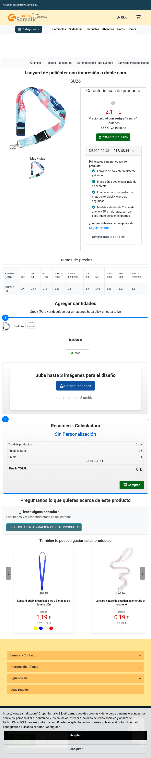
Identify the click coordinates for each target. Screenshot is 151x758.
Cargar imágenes (75, 386)
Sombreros (135, 29)
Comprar (131, 485)
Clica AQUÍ (19, 722)
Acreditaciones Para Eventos (95, 63)
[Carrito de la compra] (138, 17)
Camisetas (59, 29)
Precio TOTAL (18, 468)
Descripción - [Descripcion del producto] (109, 151)
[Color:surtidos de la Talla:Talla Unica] (77, 347)
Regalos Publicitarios (59, 63)
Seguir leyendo (99, 228)
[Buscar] (76, 17)
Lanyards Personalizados (133, 63)
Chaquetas (92, 29)
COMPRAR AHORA (113, 137)
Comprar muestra (31, 324)
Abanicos (108, 29)
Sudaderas (75, 29)
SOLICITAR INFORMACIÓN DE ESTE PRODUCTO (44, 527)
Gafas (121, 29)
